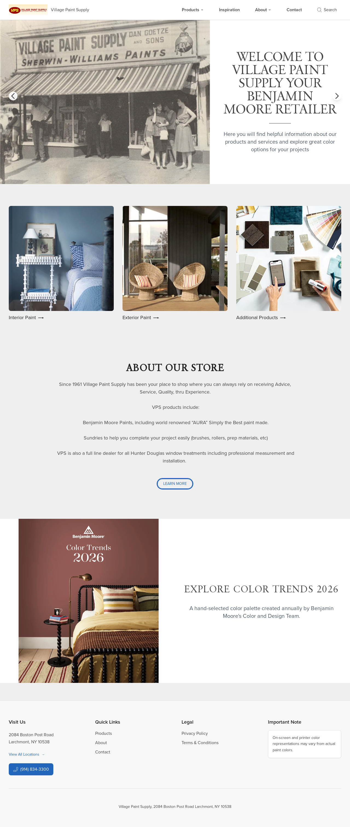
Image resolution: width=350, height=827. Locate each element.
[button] (13, 96)
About (263, 10)
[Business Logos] (49, 9)
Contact (294, 10)
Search (327, 10)
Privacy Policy (195, 733)
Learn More (175, 484)
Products (193, 10)
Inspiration (229, 10)
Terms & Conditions (200, 742)
